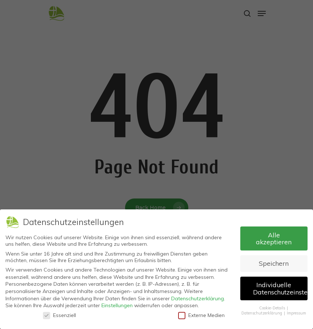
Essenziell (59, 313)
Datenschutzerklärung (197, 296)
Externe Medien (201, 313)
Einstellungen (117, 303)
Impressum (296, 311)
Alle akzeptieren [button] (274, 236)
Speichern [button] (274, 261)
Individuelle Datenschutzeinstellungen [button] (280, 286)
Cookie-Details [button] (272, 305)
